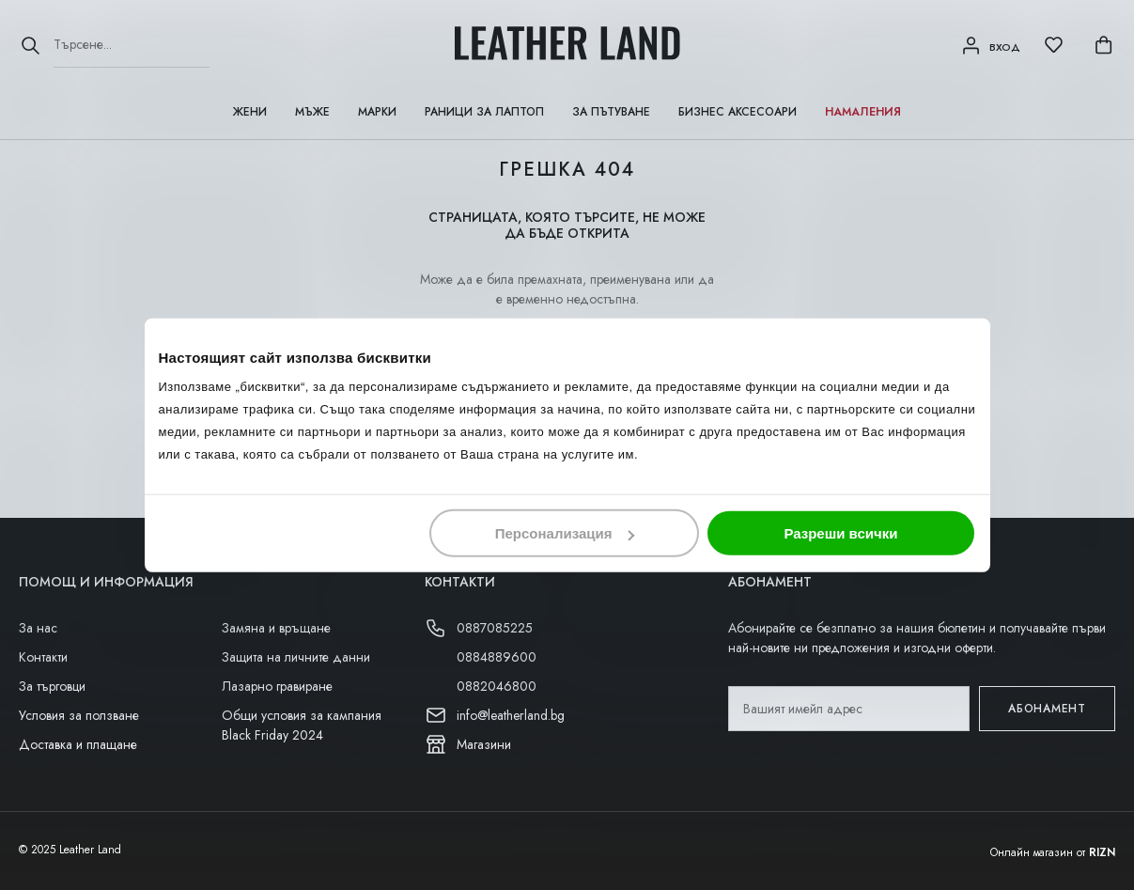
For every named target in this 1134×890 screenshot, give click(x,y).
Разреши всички (840, 533)
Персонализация (565, 533)
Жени (250, 111)
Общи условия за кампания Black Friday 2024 (301, 725)
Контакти (43, 657)
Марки (377, 111)
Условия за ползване (79, 715)
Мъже (312, 111)
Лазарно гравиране (277, 686)
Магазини (484, 744)
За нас (38, 627)
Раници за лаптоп (484, 111)
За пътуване (611, 111)
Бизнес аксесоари (737, 111)
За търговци (52, 686)
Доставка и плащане (78, 744)
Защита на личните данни (296, 657)
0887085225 (495, 627)
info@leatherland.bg (511, 715)
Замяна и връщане (276, 627)
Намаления (863, 111)
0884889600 (496, 657)
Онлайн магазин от (1052, 852)
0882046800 (496, 686)
